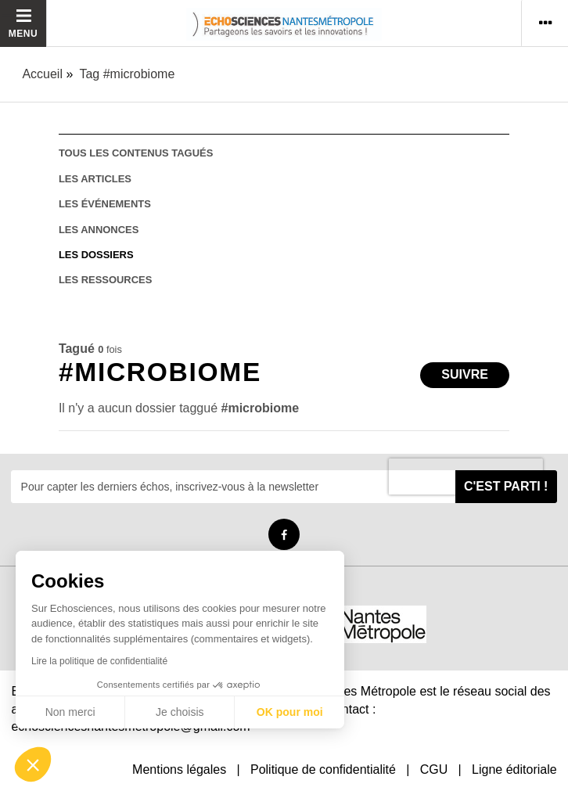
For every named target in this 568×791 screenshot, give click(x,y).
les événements (105, 204)
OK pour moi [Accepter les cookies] (290, 712)
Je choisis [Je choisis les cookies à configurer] (179, 712)
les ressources (105, 280)
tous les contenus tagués (136, 153)
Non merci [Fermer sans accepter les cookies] (70, 712)
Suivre (464, 374)
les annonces (98, 230)
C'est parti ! (506, 486)
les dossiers (96, 255)
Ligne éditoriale (514, 769)
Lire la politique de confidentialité (99, 661)
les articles (95, 179)
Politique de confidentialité (323, 769)
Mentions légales (179, 769)
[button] (33, 764)
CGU (434, 769)
